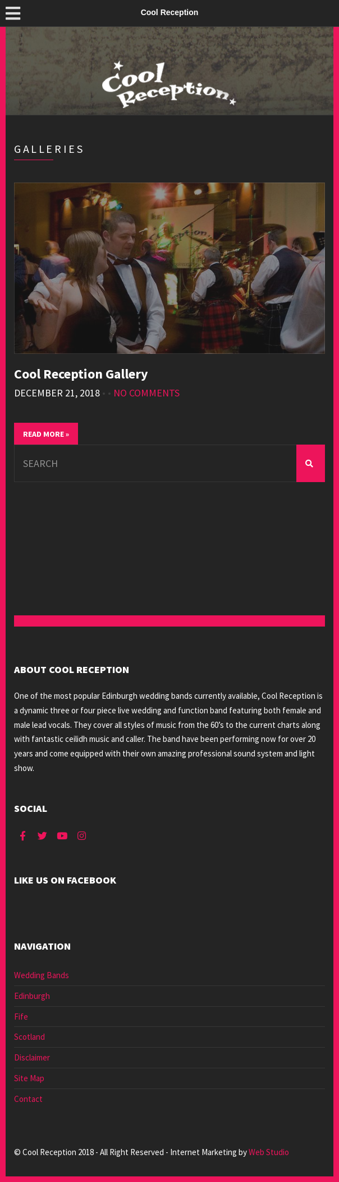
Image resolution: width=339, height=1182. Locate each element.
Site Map (29, 1078)
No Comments (146, 392)
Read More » (46, 434)
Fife (21, 1016)
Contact (28, 1099)
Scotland (29, 1036)
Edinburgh (32, 996)
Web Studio (269, 1152)
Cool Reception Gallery (81, 373)
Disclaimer (32, 1057)
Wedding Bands (41, 975)
